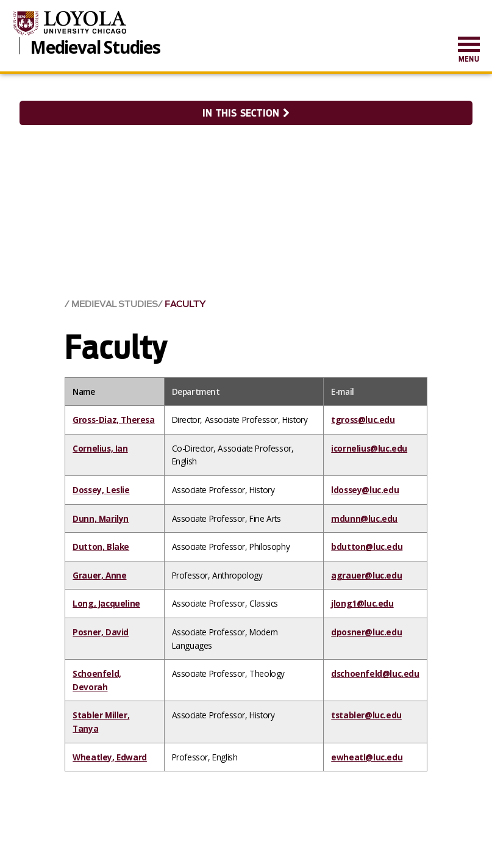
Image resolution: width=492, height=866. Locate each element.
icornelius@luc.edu (369, 448)
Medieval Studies (95, 45)
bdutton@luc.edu (366, 546)
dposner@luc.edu (366, 632)
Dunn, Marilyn (101, 518)
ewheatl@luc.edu (366, 757)
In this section (245, 113)
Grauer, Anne (99, 575)
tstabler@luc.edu (366, 715)
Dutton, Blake (101, 546)
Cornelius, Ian (100, 448)
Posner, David (101, 632)
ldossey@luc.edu (365, 490)
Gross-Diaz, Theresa (113, 419)
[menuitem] (469, 50)
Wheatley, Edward (110, 757)
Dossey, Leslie (101, 490)
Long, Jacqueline (106, 603)
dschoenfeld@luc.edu (375, 673)
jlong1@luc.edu (362, 603)
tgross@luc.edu (362, 419)
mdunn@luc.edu (364, 518)
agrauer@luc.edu (366, 575)
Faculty (185, 304)
